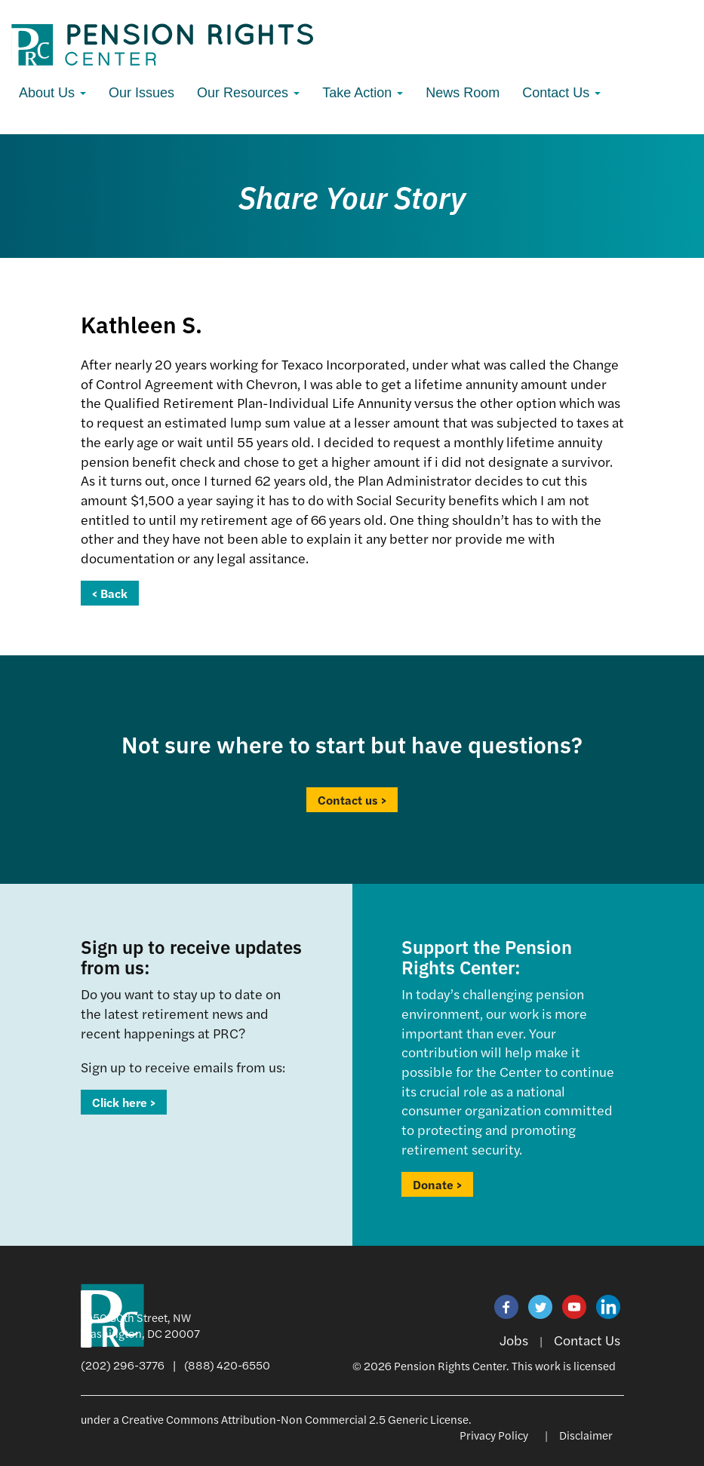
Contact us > (352, 799)
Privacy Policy (494, 1435)
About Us (52, 92)
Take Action (362, 92)
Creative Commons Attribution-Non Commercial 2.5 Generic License (295, 1419)
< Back (110, 593)
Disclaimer (586, 1435)
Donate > (437, 1184)
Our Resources (248, 92)
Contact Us (561, 92)
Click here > (123, 1102)
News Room (463, 92)
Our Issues (141, 92)
